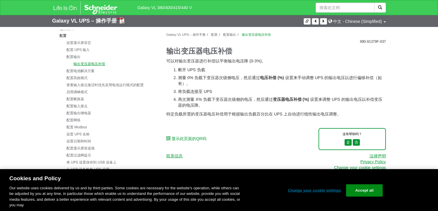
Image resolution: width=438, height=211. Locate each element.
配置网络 (73, 120)
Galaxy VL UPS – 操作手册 (85, 21)
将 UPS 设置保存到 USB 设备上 (91, 162)
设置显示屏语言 (78, 43)
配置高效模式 (77, 78)
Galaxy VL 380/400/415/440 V (164, 7)
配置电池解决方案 (80, 71)
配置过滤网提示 (78, 155)
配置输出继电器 (78, 113)
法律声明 (377, 156)
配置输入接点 (77, 106)
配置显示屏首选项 (80, 148)
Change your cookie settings (360, 167)
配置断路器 (75, 99)
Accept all (364, 190)
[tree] (105, 106)
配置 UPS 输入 (78, 50)
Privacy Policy (373, 161)
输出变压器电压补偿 (89, 64)
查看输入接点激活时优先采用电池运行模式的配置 (105, 85)
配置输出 (73, 57)
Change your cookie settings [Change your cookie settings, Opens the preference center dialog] (314, 190)
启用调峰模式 (77, 92)
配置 (62, 36)
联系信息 (174, 156)
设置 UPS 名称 (78, 134)
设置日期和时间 (78, 141)
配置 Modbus (76, 127)
